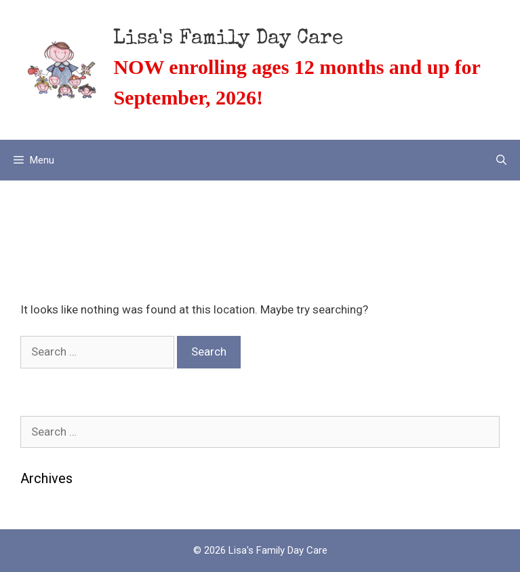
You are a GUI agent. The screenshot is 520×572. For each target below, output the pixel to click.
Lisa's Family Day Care (228, 39)
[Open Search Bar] (501, 160)
